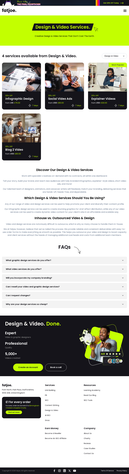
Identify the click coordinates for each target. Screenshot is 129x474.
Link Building (50, 390)
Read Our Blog (90, 395)
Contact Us (89, 453)
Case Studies (89, 448)
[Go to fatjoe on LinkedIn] (64, 470)
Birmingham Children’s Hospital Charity (22, 407)
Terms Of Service (107, 471)
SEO (46, 400)
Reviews (87, 443)
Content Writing (52, 405)
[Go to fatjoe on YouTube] (74, 470)
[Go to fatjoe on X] (69, 470)
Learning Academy (92, 390)
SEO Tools (88, 400)
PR (46, 395)
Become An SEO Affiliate (55, 438)
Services (50, 385)
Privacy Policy (122, 471)
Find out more (13, 412)
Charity (87, 438)
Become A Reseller (53, 433)
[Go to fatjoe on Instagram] (59, 470)
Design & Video (51, 410)
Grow (47, 420)
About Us (88, 433)
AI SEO (47, 415)
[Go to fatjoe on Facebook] (54, 470)
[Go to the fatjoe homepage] (9, 10)
